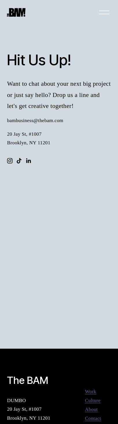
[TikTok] (19, 161)
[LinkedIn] (28, 161)
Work (90, 391)
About (91, 409)
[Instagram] (10, 161)
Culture (93, 400)
